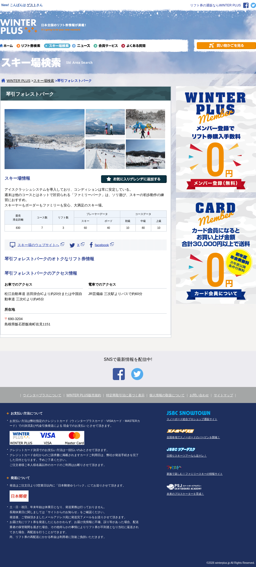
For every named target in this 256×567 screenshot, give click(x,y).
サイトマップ (223, 395)
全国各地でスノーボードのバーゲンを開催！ (193, 437)
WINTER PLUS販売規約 (83, 395)
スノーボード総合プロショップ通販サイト (192, 419)
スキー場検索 (43, 81)
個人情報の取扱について (167, 395)
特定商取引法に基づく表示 (125, 395)
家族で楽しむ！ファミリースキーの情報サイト (195, 473)
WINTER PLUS (18, 81)
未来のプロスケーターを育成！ (185, 493)
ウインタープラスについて (42, 395)
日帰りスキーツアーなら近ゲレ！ (187, 455)
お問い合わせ (199, 395)
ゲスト (31, 5)
